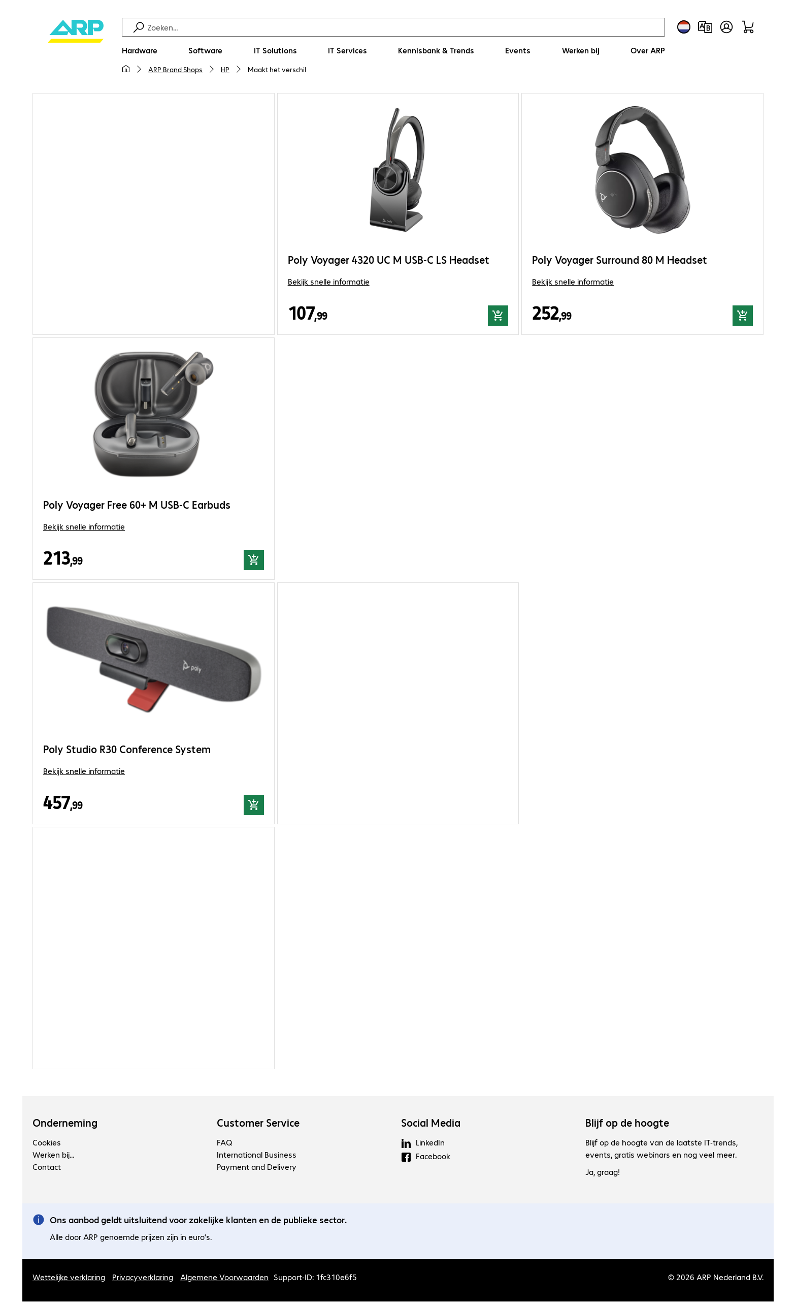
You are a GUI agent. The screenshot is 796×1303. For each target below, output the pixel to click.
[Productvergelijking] (705, 27)
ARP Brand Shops (175, 69)
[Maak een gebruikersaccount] (726, 27)
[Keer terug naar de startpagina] (76, 51)
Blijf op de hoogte (627, 1124)
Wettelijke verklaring (68, 1278)
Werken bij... (53, 1156)
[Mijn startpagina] (126, 69)
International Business (256, 1156)
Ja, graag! (602, 1173)
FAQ (224, 1143)
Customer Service (258, 1124)
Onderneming (64, 1124)
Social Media (430, 1124)
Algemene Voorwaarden (224, 1278)
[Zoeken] (405, 27)
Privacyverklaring (142, 1278)
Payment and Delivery (256, 1168)
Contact (46, 1168)
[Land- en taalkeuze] (683, 27)
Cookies (46, 1143)
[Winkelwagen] (747, 27)
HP (225, 69)
